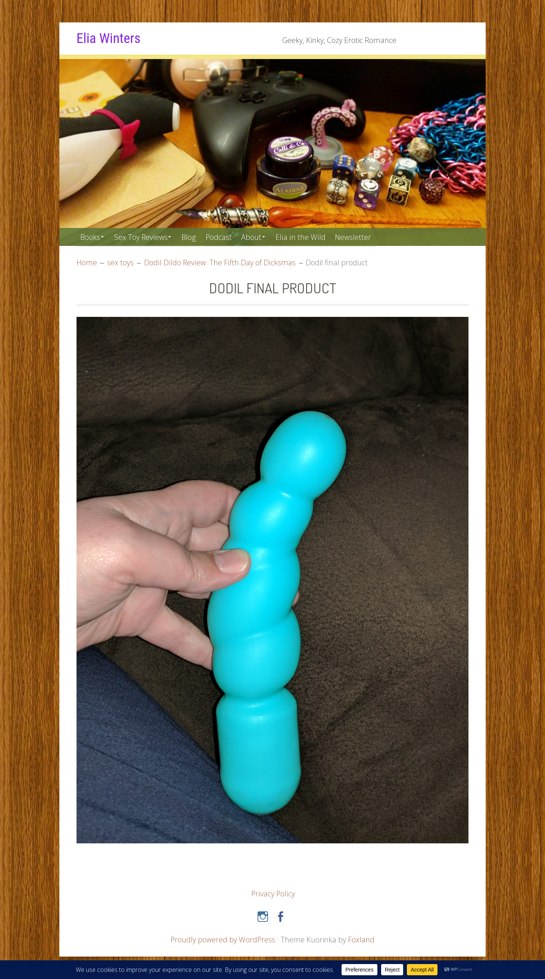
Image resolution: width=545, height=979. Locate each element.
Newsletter (363, 237)
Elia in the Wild (309, 237)
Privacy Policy (273, 894)
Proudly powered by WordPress (222, 940)
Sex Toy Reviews (143, 237)
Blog (193, 237)
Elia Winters (110, 38)
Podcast (224, 237)
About (259, 237)
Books (91, 237)
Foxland (361, 940)
